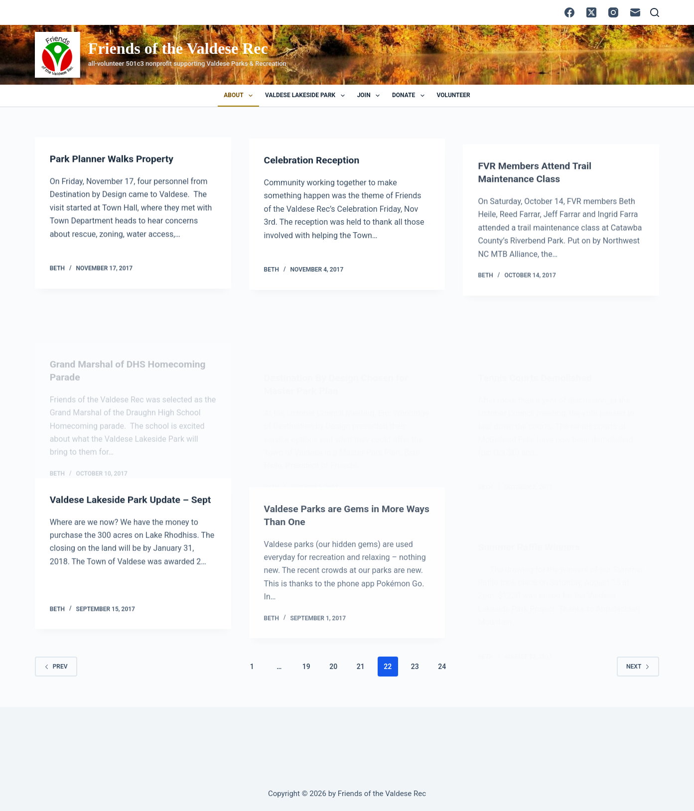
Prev (56, 666)
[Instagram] (613, 12)
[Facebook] (569, 12)
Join (370, 96)
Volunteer (453, 95)
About (240, 96)
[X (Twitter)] (591, 12)
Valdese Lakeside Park (307, 96)
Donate (410, 96)
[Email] (635, 12)
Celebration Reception (313, 166)
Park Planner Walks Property (114, 160)
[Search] (654, 12)
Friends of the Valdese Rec (178, 48)
